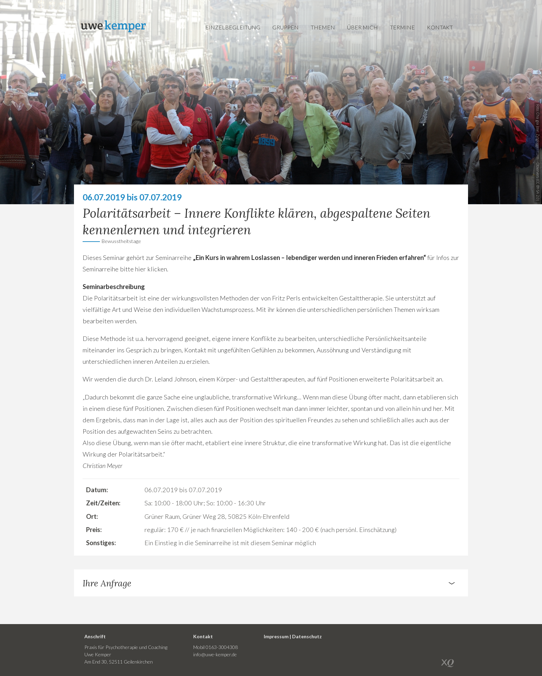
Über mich (362, 27)
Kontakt (440, 27)
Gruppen (285, 27)
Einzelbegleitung (232, 27)
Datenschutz (307, 636)
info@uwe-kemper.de (215, 654)
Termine (402, 27)
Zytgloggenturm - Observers (537, 156)
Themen (323, 27)
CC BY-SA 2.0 (537, 190)
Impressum (276, 636)
